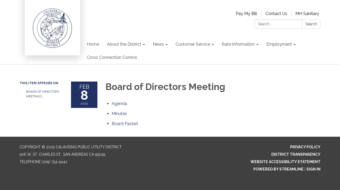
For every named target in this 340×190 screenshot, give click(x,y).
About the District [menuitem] (124, 44)
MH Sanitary (307, 13)
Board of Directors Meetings (42, 94)
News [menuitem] (158, 44)
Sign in (313, 169)
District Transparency (295, 154)
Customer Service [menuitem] (193, 44)
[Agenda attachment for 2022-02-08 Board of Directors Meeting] (119, 103)
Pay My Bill (246, 13)
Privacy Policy (305, 147)
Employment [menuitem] (279, 44)
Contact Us (276, 13)
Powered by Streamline (278, 169)
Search (311, 24)
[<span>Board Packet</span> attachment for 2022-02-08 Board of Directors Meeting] (125, 123)
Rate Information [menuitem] (238, 44)
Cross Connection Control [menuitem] (112, 57)
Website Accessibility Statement (285, 162)
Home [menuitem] (93, 44)
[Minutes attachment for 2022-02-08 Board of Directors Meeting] (119, 113)
